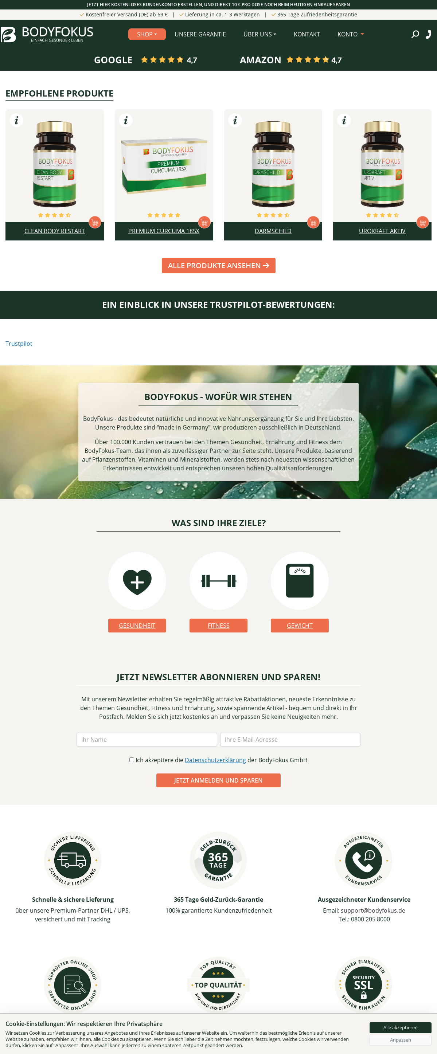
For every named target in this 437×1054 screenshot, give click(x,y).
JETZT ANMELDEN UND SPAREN (218, 780)
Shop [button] (145, 34)
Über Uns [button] (257, 34)
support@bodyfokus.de (373, 910)
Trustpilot (18, 344)
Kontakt (307, 34)
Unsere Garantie (200, 34)
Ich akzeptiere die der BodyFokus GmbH (218, 760)
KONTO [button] (348, 34)
